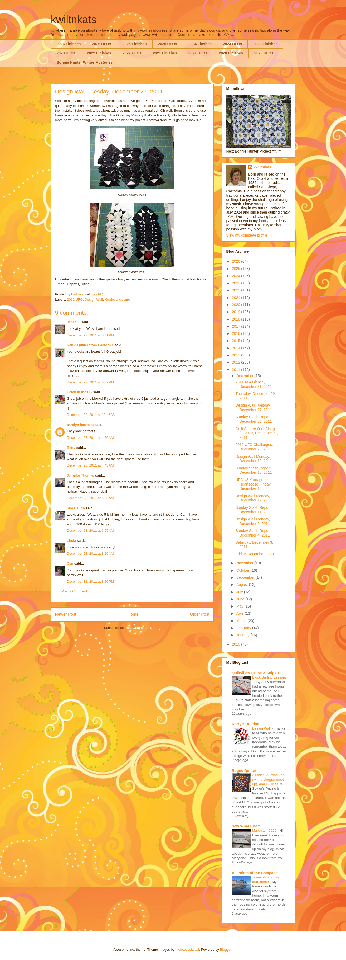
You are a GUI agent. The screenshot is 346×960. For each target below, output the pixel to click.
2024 (236, 276)
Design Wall (94, 300)
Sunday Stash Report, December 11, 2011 (253, 509)
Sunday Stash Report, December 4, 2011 (253, 533)
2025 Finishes (135, 44)
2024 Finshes (200, 44)
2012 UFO (75, 300)
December (245, 376)
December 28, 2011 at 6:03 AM (90, 498)
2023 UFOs (66, 53)
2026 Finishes (69, 44)
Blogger (226, 950)
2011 (236, 370)
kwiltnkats (73, 19)
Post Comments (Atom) (142, 628)
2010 (236, 644)
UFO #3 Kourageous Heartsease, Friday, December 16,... (253, 484)
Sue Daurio (76, 508)
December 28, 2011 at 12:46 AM (91, 415)
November (245, 563)
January (243, 635)
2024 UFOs (232, 44)
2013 (236, 355)
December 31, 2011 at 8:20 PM (90, 581)
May (240, 606)
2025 (236, 268)
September (245, 577)
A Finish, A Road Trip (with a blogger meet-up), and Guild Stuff (268, 779)
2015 (236, 340)
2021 (236, 297)
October (243, 570)
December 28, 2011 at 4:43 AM (90, 465)
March (242, 621)
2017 (236, 326)
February (244, 628)
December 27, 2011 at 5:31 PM (90, 335)
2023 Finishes (265, 44)
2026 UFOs (101, 44)
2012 (236, 362)
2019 (236, 312)
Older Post (199, 614)
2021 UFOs (197, 53)
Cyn (70, 564)
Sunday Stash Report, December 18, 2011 (253, 470)
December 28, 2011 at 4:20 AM (90, 438)
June (240, 599)
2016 (236, 333)
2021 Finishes (165, 53)
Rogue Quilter (244, 771)
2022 (236, 290)
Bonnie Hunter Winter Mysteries (85, 62)
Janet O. (73, 322)
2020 (236, 305)
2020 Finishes (231, 53)
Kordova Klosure (117, 300)
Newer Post (65, 614)
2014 (236, 348)
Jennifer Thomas (80, 475)
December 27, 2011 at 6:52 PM (90, 382)
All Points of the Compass (254, 873)
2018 (236, 319)
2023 (236, 283)
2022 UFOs (132, 53)
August (242, 584)
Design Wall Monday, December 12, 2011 (253, 498)
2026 (236, 261)
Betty (71, 448)
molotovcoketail (187, 950)
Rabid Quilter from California (90, 345)
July (240, 592)
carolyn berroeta (80, 425)
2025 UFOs (167, 44)
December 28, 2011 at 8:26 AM (90, 554)
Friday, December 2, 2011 (256, 554)
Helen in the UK (79, 392)
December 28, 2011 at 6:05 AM (90, 531)
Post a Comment (74, 591)
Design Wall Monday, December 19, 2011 (253, 458)
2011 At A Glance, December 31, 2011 (253, 384)
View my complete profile (246, 235)
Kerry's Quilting (245, 724)
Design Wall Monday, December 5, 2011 (252, 521)
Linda (71, 541)
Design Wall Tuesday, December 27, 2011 (253, 407)
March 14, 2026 (264, 830)
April (240, 613)
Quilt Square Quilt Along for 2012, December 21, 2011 (256, 433)
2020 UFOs (263, 53)
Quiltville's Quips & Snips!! (255, 673)
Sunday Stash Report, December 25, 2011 (253, 419)
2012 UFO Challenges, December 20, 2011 (254, 447)
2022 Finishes (99, 53)
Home (133, 614)
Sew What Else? (246, 826)
